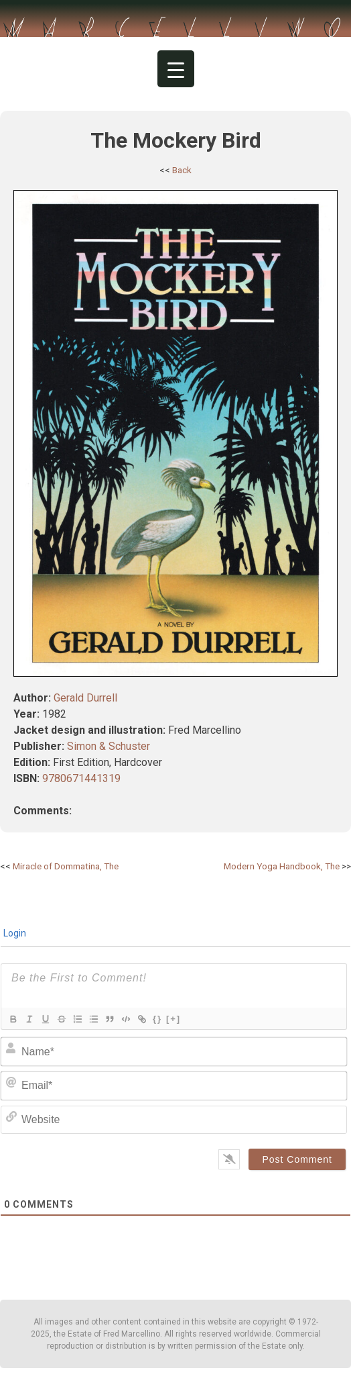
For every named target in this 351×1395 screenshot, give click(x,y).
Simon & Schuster (108, 746)
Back (182, 169)
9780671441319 (81, 778)
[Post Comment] (297, 1159)
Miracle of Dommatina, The (66, 866)
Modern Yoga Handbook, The (282, 866)
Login (13, 933)
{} (157, 1019)
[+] (173, 1019)
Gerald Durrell (85, 697)
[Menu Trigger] (175, 68)
